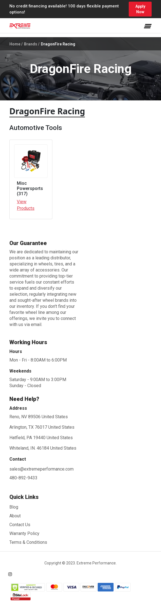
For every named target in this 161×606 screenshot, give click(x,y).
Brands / (31, 44)
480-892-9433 (23, 477)
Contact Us (19, 524)
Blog (13, 507)
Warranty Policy (24, 533)
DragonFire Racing (58, 44)
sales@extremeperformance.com (41, 469)
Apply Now (140, 9)
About (15, 515)
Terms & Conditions (28, 542)
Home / (16, 44)
